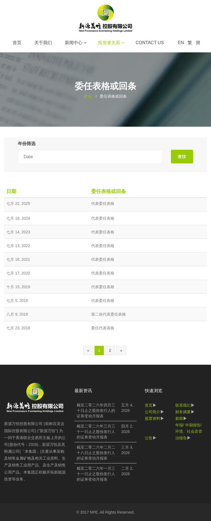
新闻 (179, 418)
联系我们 (183, 405)
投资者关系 (109, 42)
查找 (182, 156)
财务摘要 (183, 412)
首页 (17, 42)
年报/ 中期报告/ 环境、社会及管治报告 (188, 431)
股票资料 (152, 418)
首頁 (87, 96)
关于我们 (43, 42)
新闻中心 (73, 42)
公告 (148, 438)
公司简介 (152, 412)
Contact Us (150, 42)
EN (181, 42)
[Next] (121, 350)
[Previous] (88, 350)
